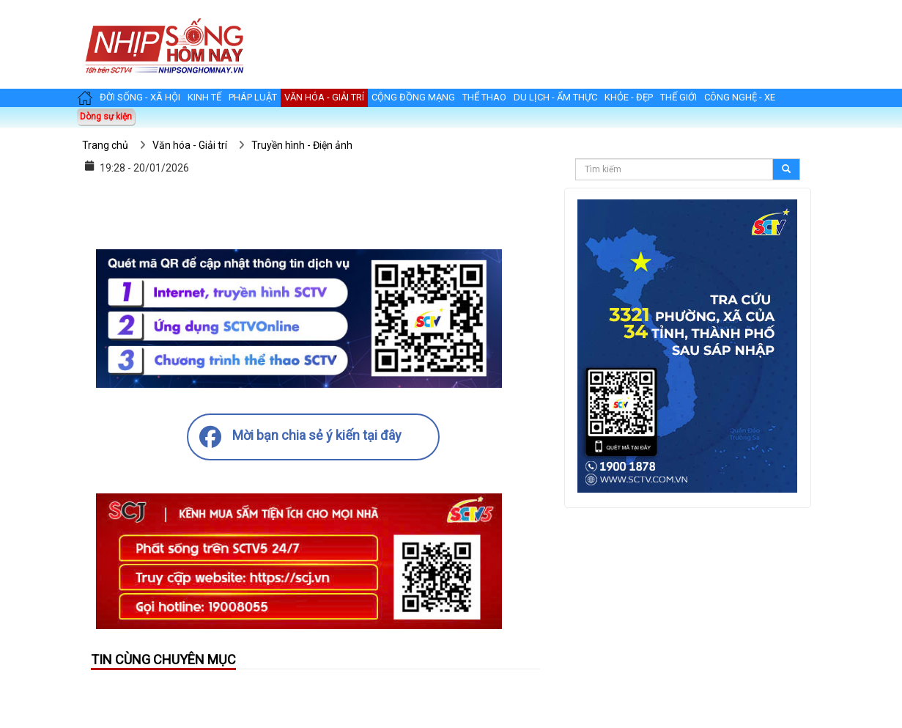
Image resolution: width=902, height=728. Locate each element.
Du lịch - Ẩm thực (555, 97)
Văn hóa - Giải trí (324, 97)
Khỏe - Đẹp (629, 97)
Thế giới (678, 97)
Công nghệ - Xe (739, 97)
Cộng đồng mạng (413, 97)
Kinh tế (204, 97)
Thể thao (484, 97)
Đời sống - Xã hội (140, 97)
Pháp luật (253, 97)
